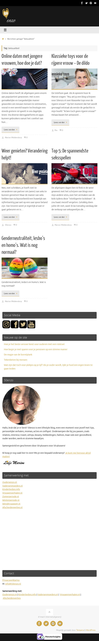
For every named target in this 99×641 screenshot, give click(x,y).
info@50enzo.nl (13, 584)
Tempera (80, 630)
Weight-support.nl (11, 504)
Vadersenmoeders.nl (12, 486)
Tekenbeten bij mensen (15, 360)
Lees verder (11, 129)
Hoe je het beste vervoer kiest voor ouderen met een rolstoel (34, 344)
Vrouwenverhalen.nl (12, 493)
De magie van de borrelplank (18, 354)
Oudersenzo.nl (9, 482)
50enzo (8, 225)
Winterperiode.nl (10, 500)
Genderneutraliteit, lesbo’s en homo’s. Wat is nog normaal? (23, 245)
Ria (56, 130)
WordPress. (91, 630)
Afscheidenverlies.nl (12, 507)
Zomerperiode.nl (10, 496)
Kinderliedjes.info (11, 489)
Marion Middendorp (13, 137)
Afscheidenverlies (12, 598)
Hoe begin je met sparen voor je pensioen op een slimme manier (35, 349)
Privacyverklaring (11, 580)
